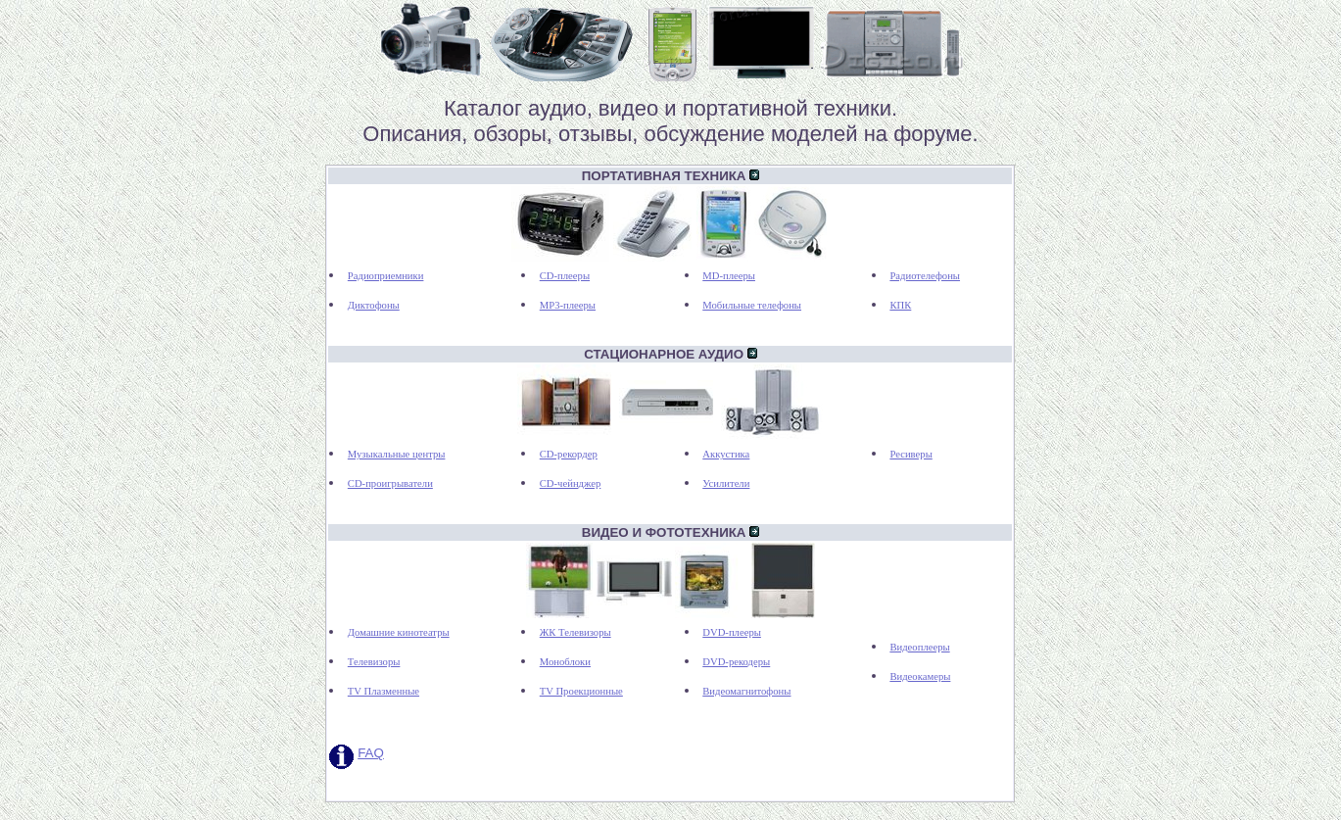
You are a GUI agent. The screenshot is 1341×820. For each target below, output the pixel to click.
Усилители (725, 483)
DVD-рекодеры (736, 661)
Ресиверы (910, 454)
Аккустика (725, 454)
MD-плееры (728, 275)
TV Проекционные (581, 691)
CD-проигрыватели (390, 483)
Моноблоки (565, 661)
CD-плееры (565, 275)
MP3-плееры (568, 305)
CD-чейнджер (570, 483)
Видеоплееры (919, 647)
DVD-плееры (731, 632)
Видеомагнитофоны (746, 691)
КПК (900, 305)
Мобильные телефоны (751, 305)
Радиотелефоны (924, 275)
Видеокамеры (919, 676)
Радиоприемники (386, 275)
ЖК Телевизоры (575, 632)
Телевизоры (374, 661)
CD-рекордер (569, 454)
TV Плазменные (383, 691)
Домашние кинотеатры (399, 632)
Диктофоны (374, 305)
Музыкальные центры (397, 454)
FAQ (371, 753)
